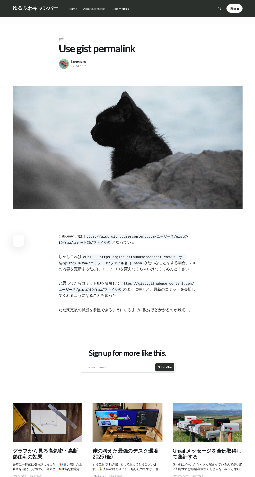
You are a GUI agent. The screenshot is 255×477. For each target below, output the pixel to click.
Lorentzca (78, 62)
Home (73, 8)
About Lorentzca (94, 8)
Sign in (234, 8)
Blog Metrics (120, 8)
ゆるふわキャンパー (35, 8)
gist (61, 39)
